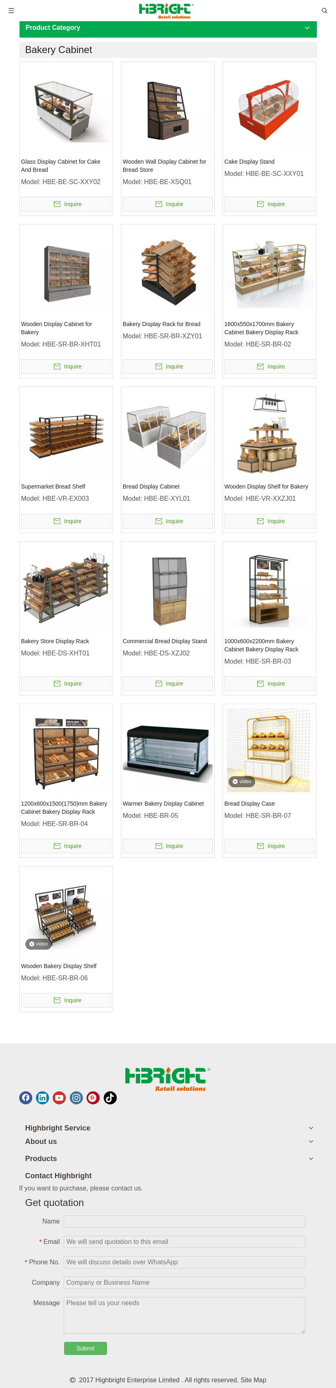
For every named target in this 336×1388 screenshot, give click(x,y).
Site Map (253, 1380)
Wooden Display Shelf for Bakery (266, 486)
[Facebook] (25, 1097)
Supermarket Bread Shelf (53, 486)
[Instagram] (76, 1097)
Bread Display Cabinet (151, 486)
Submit (86, 1348)
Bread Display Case (250, 803)
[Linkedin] (42, 1097)
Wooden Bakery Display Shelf (59, 966)
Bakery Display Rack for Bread (162, 324)
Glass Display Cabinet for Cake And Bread (61, 165)
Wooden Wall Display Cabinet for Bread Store (165, 165)
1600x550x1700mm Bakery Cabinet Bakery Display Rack (261, 328)
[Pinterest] (93, 1097)
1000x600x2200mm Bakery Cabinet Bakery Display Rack (261, 645)
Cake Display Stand (250, 161)
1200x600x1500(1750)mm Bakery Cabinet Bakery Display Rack (64, 807)
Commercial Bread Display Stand (165, 641)
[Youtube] (59, 1097)
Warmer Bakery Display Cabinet (163, 803)
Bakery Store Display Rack (55, 641)
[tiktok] (110, 1097)
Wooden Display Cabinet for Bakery (56, 328)
